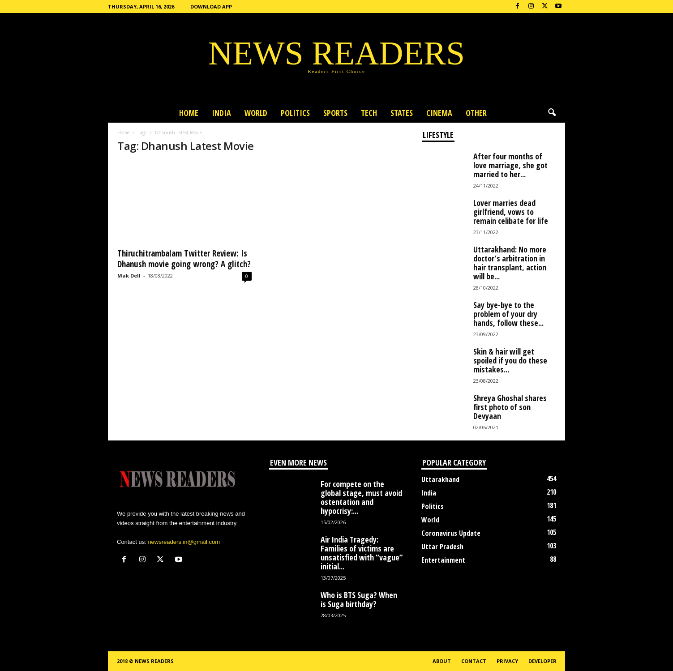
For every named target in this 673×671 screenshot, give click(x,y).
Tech (369, 112)
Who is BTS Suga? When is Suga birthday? (359, 599)
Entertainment (443, 560)
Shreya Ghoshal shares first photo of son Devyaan (510, 407)
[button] (552, 113)
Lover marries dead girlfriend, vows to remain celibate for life (510, 211)
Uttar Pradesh (442, 546)
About (442, 661)
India (221, 112)
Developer (542, 661)
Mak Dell (129, 275)
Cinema (439, 112)
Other (476, 112)
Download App (211, 6)
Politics (295, 112)
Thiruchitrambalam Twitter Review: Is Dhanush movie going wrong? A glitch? (184, 259)
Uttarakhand (440, 479)
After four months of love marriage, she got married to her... (510, 165)
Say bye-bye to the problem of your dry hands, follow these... (508, 313)
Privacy (507, 661)
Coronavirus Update (450, 533)
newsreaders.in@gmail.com (184, 542)
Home (188, 112)
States (401, 112)
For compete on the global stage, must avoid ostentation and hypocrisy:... (361, 497)
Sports (335, 112)
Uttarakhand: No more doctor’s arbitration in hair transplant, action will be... (509, 263)
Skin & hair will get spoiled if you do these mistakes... (510, 360)
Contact (473, 661)
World (255, 112)
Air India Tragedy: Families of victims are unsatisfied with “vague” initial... (362, 553)
